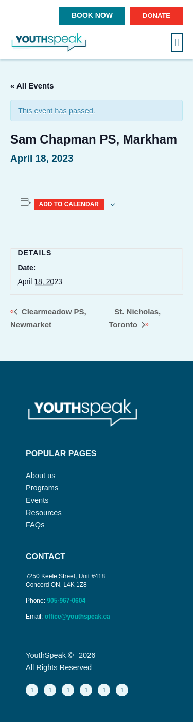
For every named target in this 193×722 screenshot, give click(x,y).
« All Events (32, 85)
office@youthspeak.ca (77, 616)
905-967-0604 (67, 600)
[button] (177, 42)
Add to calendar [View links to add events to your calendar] (69, 204)
